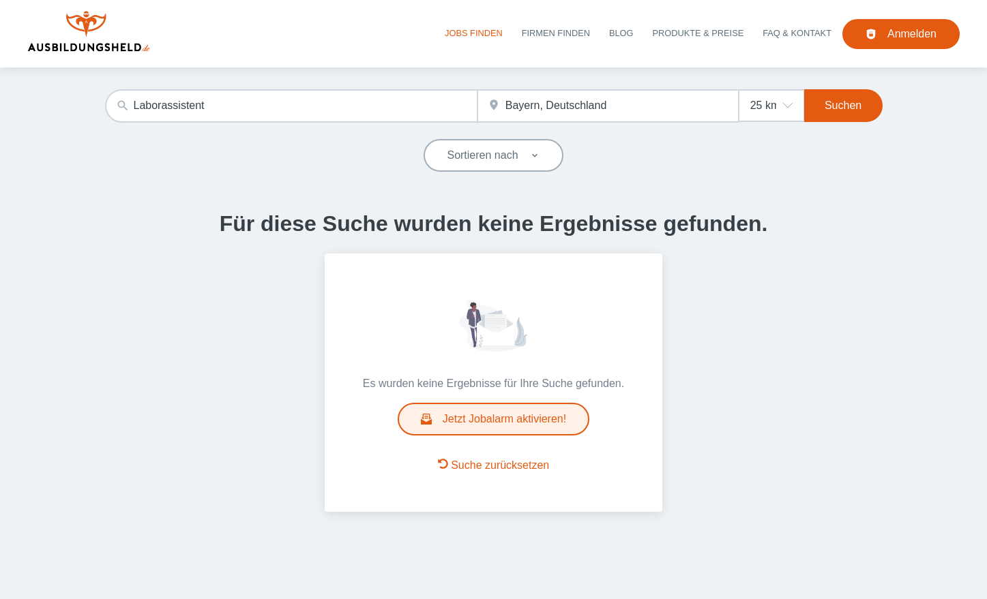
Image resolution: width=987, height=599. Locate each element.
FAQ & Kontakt (797, 33)
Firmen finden (556, 33)
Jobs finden (474, 33)
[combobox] (291, 106)
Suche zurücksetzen (494, 465)
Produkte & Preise (698, 33)
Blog (621, 33)
